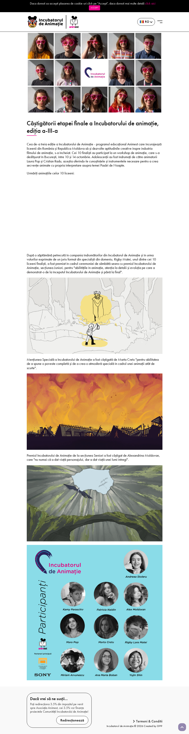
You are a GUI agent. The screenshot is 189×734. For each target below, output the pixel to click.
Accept (94, 7)
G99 (159, 726)
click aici (150, 3)
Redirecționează (72, 720)
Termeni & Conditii (147, 721)
